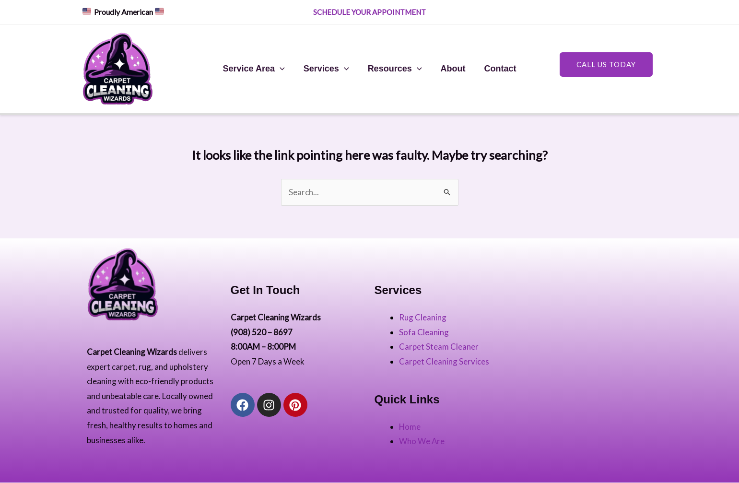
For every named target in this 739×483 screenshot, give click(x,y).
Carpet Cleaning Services (444, 361)
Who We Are (422, 441)
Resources (395, 68)
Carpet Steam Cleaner (439, 347)
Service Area (257, 68)
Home (410, 427)
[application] (283, 68)
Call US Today (606, 64)
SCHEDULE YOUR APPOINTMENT (370, 12)
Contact (497, 68)
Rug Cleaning (422, 317)
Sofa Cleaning (424, 332)
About (451, 68)
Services (328, 68)
